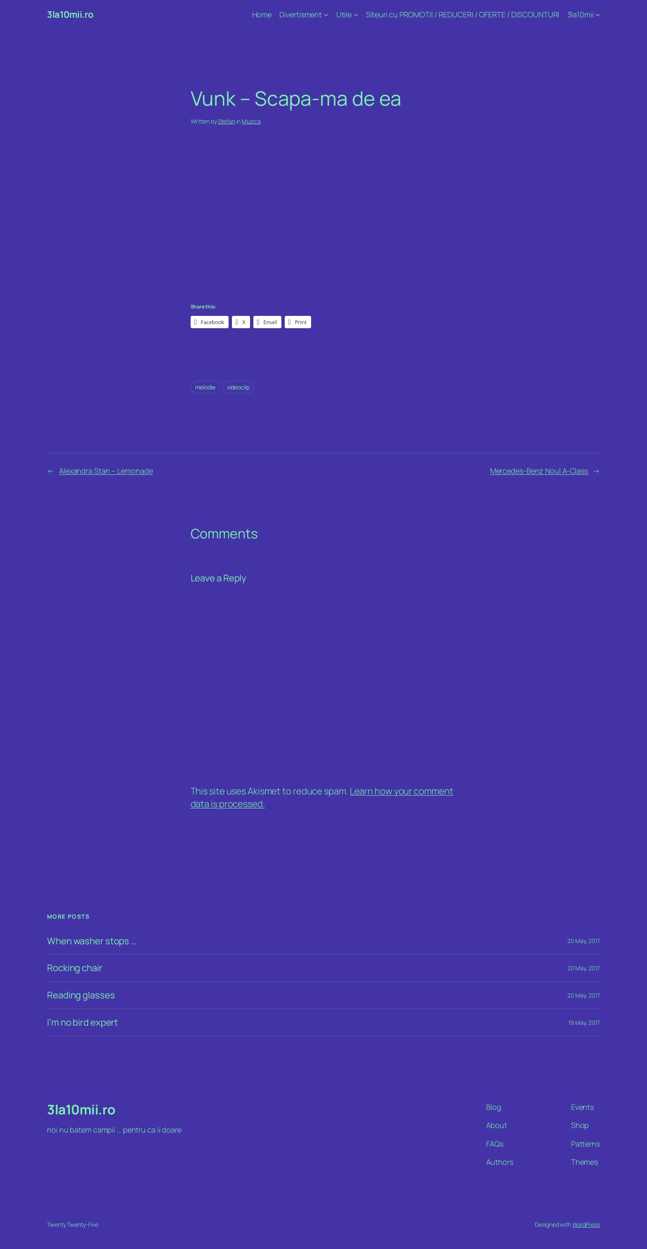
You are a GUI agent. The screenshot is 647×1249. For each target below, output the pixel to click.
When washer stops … (92, 941)
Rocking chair (74, 968)
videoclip (238, 387)
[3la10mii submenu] (597, 14)
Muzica (251, 121)
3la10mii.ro (70, 14)
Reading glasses (81, 995)
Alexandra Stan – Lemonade (106, 471)
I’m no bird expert (82, 1022)
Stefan (226, 121)
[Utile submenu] (356, 14)
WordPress (586, 1224)
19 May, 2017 (584, 1022)
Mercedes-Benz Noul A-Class (539, 471)
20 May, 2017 (583, 941)
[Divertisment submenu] (326, 14)
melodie (205, 387)
